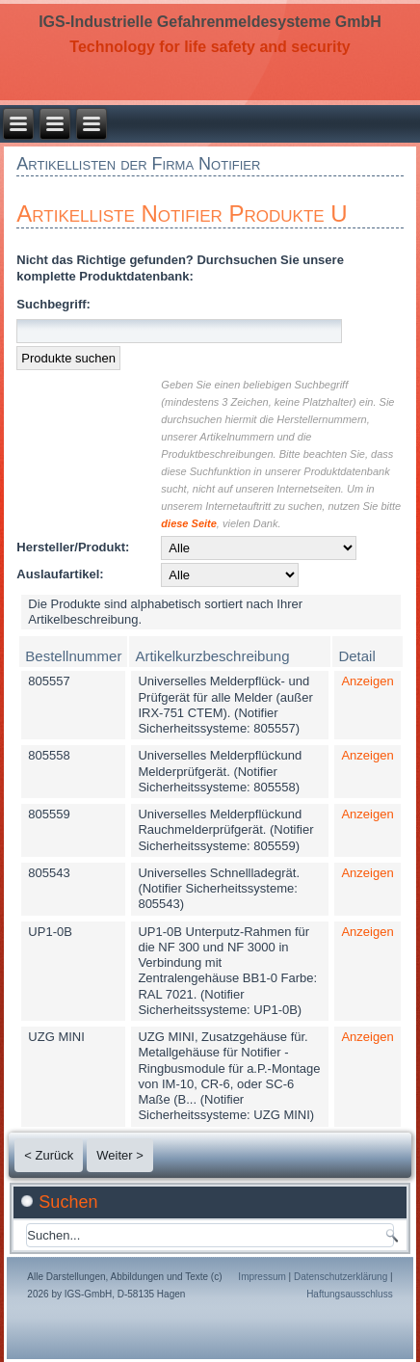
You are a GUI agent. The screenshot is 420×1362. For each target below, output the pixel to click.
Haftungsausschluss (349, 1294)
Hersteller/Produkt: (72, 547)
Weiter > (120, 1155)
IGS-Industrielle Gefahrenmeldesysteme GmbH (210, 21)
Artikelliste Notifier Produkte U (181, 213)
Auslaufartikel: (59, 574)
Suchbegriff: (53, 304)
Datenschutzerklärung (340, 1276)
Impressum (261, 1276)
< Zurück (48, 1155)
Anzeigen (367, 681)
